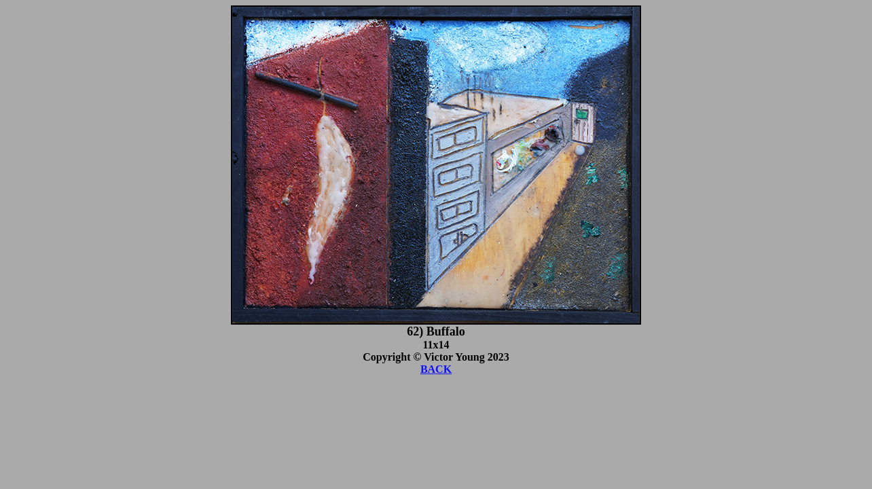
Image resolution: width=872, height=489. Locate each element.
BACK (436, 369)
